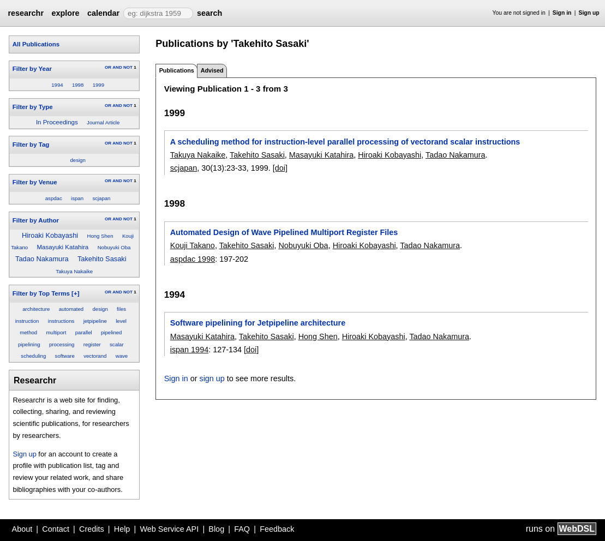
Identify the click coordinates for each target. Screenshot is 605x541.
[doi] (280, 168)
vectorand (94, 356)
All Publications (36, 44)
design (77, 160)
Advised (212, 70)
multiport (56, 332)
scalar (117, 344)
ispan (77, 198)
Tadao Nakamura (41, 259)
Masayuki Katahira (63, 247)
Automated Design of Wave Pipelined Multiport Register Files (284, 232)
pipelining (29, 344)
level (121, 321)
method (28, 332)
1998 (77, 85)
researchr (26, 13)
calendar (103, 13)
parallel (83, 332)
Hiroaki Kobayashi (50, 235)
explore (65, 13)
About (22, 529)
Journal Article (103, 122)
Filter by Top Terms (41, 293)
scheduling (33, 356)
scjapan (101, 198)
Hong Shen (100, 236)
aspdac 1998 (192, 259)
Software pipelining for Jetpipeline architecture (257, 322)
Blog (216, 529)
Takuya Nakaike (74, 271)
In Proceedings (57, 122)
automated (71, 309)
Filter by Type (33, 107)
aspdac (53, 198)
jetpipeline (95, 321)
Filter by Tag (31, 144)
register (92, 344)
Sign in (562, 13)
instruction (27, 321)
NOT (128, 67)
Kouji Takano (192, 245)
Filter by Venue (35, 182)
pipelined (111, 332)
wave (122, 356)
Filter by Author (36, 220)
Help (122, 529)
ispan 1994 (189, 349)
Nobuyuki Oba (114, 247)
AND (117, 67)
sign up (211, 378)
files (121, 309)
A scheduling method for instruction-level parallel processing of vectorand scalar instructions (345, 141)
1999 (98, 85)
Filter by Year (32, 68)
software (65, 356)
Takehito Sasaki (102, 259)
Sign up (589, 13)
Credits (91, 529)
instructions (61, 321)
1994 (57, 85)
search (209, 13)
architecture (36, 309)
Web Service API (169, 529)
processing (61, 344)
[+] (75, 293)
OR (108, 67)
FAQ (242, 529)
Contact (55, 529)
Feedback (277, 529)
